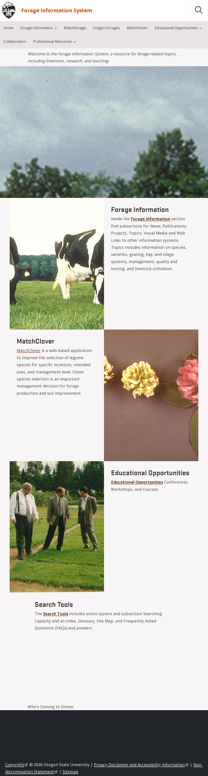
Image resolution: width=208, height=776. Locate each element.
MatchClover (28, 350)
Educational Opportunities (137, 482)
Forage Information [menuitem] (36, 27)
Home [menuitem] (8, 27)
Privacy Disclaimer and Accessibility (141, 764)
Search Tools (55, 613)
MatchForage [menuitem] (75, 27)
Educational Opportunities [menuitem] (176, 27)
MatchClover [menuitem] (137, 27)
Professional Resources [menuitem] (52, 41)
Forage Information (150, 218)
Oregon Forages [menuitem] (106, 27)
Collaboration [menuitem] (15, 41)
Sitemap (70, 771)
